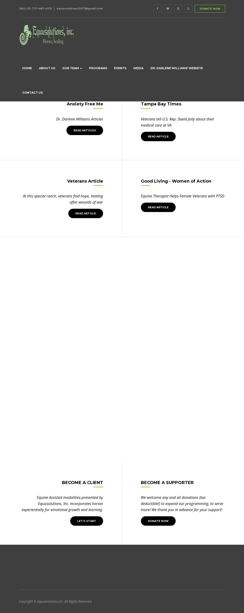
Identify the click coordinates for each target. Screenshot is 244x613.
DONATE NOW (210, 8)
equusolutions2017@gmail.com (80, 8)
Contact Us (32, 92)
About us (47, 68)
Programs (98, 68)
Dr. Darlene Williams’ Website (177, 68)
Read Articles (85, 130)
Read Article (158, 136)
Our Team (72, 68)
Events (120, 68)
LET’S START (86, 521)
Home (27, 68)
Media (138, 68)
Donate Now (158, 521)
